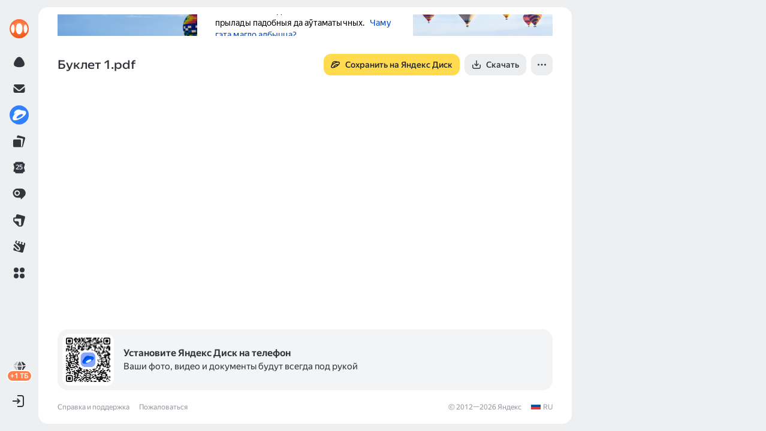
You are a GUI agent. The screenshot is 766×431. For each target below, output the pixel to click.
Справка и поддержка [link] (93, 407)
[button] (19, 273)
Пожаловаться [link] (163, 407)
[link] (19, 28)
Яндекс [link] (509, 407)
